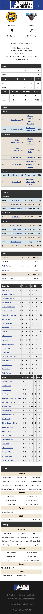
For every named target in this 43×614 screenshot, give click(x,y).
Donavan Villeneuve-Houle (11, 398)
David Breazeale (7, 439)
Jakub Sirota (15, 200)
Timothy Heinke (16, 225)
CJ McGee (16, 217)
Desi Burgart (16, 120)
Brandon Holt (16, 129)
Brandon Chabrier (15, 209)
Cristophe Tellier (8, 298)
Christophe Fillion (8, 307)
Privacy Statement (26, 598)
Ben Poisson (30, 128)
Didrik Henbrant (16, 233)
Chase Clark (6, 270)
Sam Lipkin (16, 246)
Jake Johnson (6, 361)
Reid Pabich (6, 419)
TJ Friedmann (30, 157)
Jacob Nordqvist (8, 344)
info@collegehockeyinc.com (21, 604)
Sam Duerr (5, 444)
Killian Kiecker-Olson (9, 423)
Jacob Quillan (16, 157)
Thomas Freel (30, 175)
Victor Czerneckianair (10, 315)
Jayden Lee (30, 144)
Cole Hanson (16, 175)
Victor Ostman (7, 278)
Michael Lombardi (15, 204)
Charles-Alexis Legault (10, 356)
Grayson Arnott (7, 456)
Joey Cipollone (16, 237)
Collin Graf (16, 164)
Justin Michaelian (8, 415)
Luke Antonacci (7, 448)
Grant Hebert (7, 406)
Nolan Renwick (16, 242)
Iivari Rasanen (7, 365)
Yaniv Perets (6, 266)
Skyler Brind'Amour (9, 311)
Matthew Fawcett (8, 402)
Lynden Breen (30, 130)
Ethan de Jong (7, 336)
